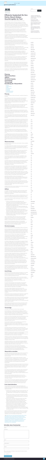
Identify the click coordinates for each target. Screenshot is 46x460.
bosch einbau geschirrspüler (17, 415)
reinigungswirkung (14, 421)
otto (31, 231)
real (31, 238)
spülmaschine (32, 254)
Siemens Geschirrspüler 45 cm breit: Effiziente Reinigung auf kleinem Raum (36, 23)
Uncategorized (33, 261)
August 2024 (32, 81)
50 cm (31, 125)
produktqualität (16, 420)
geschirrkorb (32, 206)
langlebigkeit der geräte (8, 420)
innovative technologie (19, 418)
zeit (10, 422)
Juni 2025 (32, 63)
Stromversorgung (8, 88)
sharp (31, 251)
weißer (32, 274)
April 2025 (32, 67)
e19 (31, 176)
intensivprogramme (8, 419)
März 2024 (32, 90)
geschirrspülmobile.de (10, 4)
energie (10, 416)
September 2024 (33, 79)
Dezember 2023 (33, 95)
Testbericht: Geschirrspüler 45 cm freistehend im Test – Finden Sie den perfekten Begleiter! (36, 16)
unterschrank (32, 263)
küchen (32, 224)
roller (31, 240)
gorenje (32, 215)
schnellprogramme (20, 421)
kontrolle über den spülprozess (19, 419)
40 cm (31, 121)
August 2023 (32, 102)
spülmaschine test (33, 256)
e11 (31, 167)
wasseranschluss (33, 270)
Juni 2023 (32, 106)
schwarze (32, 247)
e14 (31, 169)
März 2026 (32, 47)
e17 (31, 173)
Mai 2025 (32, 65)
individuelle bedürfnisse (12, 418)
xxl (31, 277)
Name (5, 439)
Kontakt (18, 3)
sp (23, 421)
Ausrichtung (8, 89)
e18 (31, 174)
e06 (31, 160)
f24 (31, 196)
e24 (31, 185)
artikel (7, 415)
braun (31, 148)
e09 (31, 164)
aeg (31, 132)
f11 (31, 192)
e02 (31, 157)
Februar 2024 (33, 92)
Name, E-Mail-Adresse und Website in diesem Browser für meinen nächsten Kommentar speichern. (15, 451)
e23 (31, 183)
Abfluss (7, 87)
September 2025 (33, 58)
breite (31, 151)
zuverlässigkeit (13, 422)
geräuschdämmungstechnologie (9, 417)
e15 (31, 171)
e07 (31, 162)
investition (12, 419)
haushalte (20, 417)
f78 (31, 199)
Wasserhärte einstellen (9, 91)
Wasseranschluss (9, 86)
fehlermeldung (33, 201)
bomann (32, 144)
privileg (32, 235)
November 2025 (33, 54)
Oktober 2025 (33, 56)
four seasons (32, 203)
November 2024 (33, 76)
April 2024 (32, 88)
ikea (31, 219)
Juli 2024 (32, 83)
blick (9, 415)
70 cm (31, 128)
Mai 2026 (32, 44)
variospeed (32, 265)
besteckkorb (32, 141)
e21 (31, 180)
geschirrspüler (33, 208)
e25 (31, 187)
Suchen (32, 8)
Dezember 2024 (33, 74)
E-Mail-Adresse (6, 443)
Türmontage (8, 90)
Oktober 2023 (33, 99)
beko (31, 139)
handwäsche (16, 417)
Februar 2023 (33, 113)
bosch (11, 415)
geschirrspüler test (33, 210)
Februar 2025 (33, 70)
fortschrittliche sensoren (21, 416)
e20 (31, 178)
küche (25, 419)
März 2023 (32, 111)
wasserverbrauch (7, 422)
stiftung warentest (33, 258)
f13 (31, 194)
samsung (32, 242)
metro (32, 226)
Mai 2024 (32, 86)
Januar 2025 (32, 72)
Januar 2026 (32, 51)
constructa (32, 153)
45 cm (31, 123)
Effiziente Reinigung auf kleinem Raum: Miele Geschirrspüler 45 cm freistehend (35, 28)
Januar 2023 (32, 115)
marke (13, 420)
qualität (10, 421)
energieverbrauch (14, 416)
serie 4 (32, 249)
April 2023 (32, 109)
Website (5, 446)
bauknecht (32, 137)
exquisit (32, 190)
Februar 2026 (33, 49)
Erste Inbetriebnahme (9, 92)
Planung (7, 85)
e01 (31, 155)
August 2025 (32, 60)
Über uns (15, 3)
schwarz (32, 245)
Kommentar (6, 429)
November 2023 (33, 97)
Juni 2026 (32, 42)
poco (31, 233)
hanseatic (32, 217)
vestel (32, 267)
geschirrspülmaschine (34, 212)
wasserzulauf (33, 272)
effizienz (22, 415)
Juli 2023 (32, 104)
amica (31, 135)
